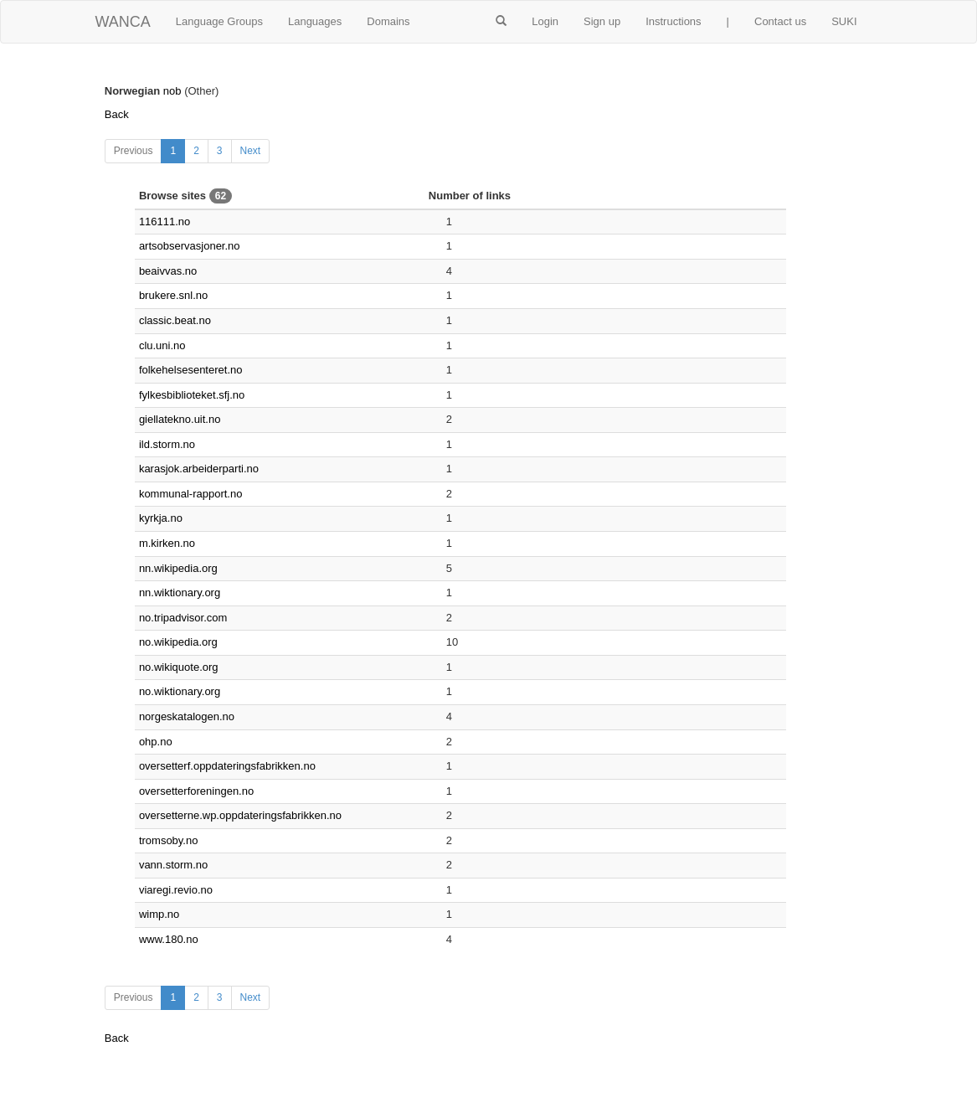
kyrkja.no (161, 518)
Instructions (673, 21)
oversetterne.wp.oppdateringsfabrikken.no (240, 815)
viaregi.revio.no (176, 890)
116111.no (164, 221)
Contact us (780, 21)
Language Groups (219, 21)
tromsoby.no (168, 840)
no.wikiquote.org (179, 667)
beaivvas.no (168, 271)
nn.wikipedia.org (178, 568)
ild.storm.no (167, 444)
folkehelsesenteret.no (191, 369)
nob (172, 91)
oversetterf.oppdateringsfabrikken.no (227, 766)
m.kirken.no (167, 543)
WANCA (123, 21)
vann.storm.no (173, 864)
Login (545, 21)
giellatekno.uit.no (180, 419)
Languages (315, 21)
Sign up (602, 21)
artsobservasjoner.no (189, 246)
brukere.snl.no (173, 295)
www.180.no (168, 939)
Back (117, 114)
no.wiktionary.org (179, 691)
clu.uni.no (162, 345)
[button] (501, 22)
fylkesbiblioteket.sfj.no (191, 395)
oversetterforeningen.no (196, 791)
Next (250, 151)
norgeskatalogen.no (186, 716)
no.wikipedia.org (178, 642)
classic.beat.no (175, 320)
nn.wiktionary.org (179, 592)
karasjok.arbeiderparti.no (199, 468)
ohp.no (155, 741)
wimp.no (159, 914)
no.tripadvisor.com (183, 617)
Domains (388, 21)
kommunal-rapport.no (191, 493)
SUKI (843, 21)
